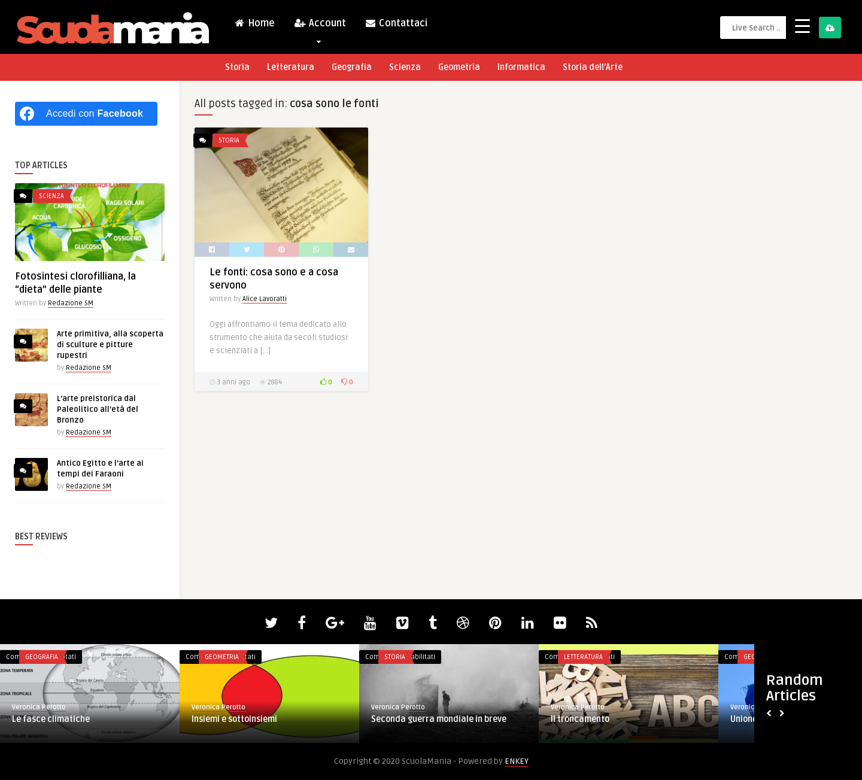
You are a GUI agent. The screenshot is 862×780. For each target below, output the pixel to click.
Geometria (459, 67)
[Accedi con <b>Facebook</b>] (86, 114)
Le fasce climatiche (51, 719)
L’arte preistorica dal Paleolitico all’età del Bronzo (97, 409)
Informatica (521, 67)
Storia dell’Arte (593, 67)
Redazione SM (70, 303)
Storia (237, 67)
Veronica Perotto (39, 707)
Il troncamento (580, 719)
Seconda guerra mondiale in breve (438, 719)
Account (319, 26)
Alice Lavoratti (264, 299)
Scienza (405, 67)
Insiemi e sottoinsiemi (234, 719)
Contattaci (396, 23)
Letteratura (290, 67)
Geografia (352, 67)
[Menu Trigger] (802, 25)
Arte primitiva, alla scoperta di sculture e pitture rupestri (110, 344)
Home (254, 23)
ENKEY (517, 761)
